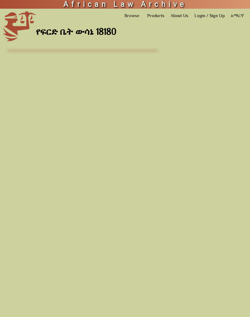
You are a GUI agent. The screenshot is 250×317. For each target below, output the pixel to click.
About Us (179, 16)
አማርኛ (237, 16)
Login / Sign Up (209, 16)
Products (155, 16)
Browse (131, 16)
